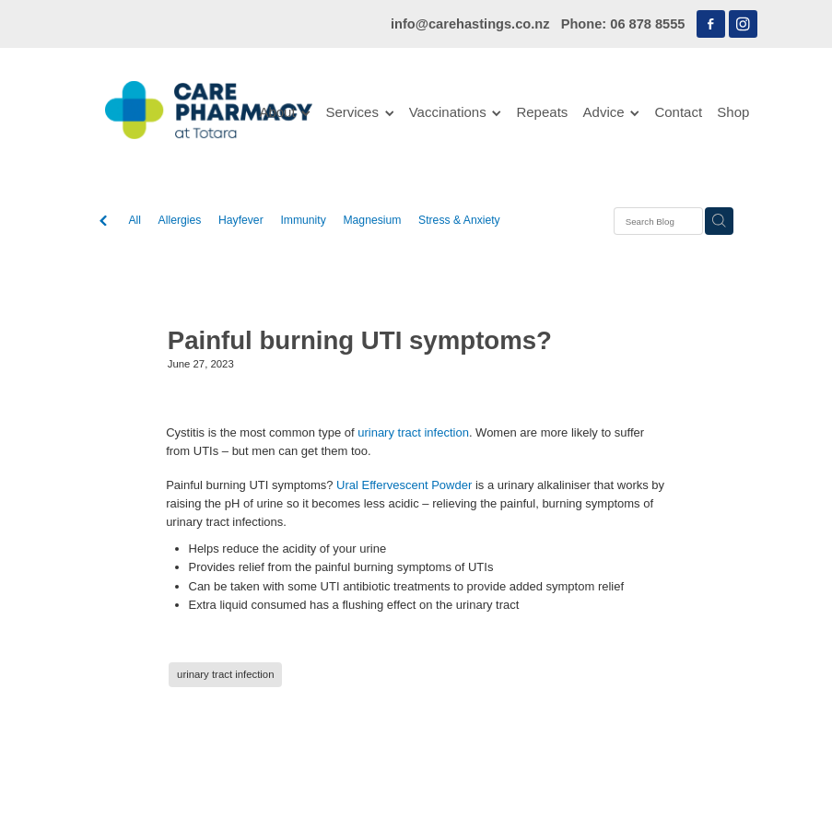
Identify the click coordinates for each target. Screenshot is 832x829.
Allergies (180, 220)
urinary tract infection (413, 432)
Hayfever (241, 220)
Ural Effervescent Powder (404, 485)
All (134, 220)
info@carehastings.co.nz (470, 24)
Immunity (302, 220)
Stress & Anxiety (459, 220)
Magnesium (372, 220)
